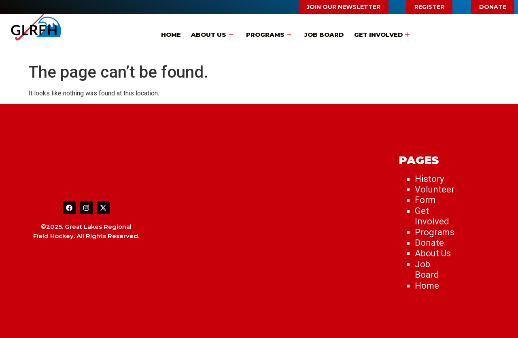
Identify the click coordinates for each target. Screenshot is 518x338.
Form (425, 200)
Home (175, 34)
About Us (214, 34)
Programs (268, 34)
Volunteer (434, 189)
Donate (429, 243)
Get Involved (377, 34)
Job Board (321, 34)
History (429, 179)
